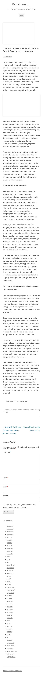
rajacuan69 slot (12, 651)
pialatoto (9, 609)
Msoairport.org (21, 4)
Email (5, 487)
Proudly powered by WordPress (12, 671)
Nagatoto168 (11, 657)
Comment (7, 452)
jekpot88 (9, 548)
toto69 (9, 576)
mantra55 (10, 570)
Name (5, 478)
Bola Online (23, 410)
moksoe (5, 412)
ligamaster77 (11, 587)
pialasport (10, 526)
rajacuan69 (10, 593)
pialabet (9, 537)
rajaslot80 (10, 601)
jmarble (9, 595)
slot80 (9, 557)
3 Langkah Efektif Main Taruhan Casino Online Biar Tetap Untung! (12, 430)
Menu (21, 15)
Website (5, 496)
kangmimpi (10, 565)
